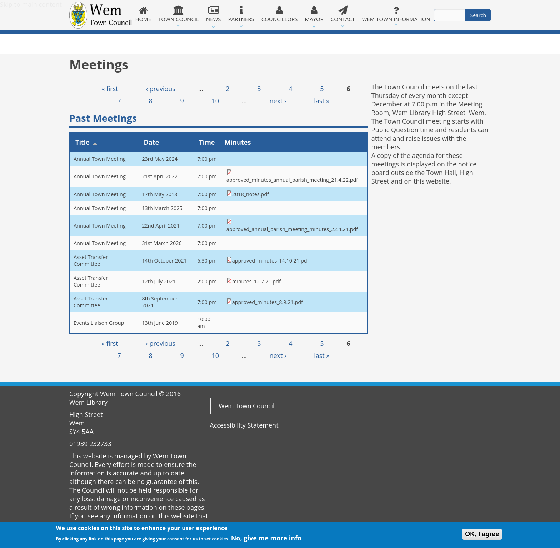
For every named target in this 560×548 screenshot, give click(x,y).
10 (215, 100)
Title (86, 142)
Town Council (178, 14)
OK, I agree (482, 534)
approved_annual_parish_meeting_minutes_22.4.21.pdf (292, 229)
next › (277, 100)
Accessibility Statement (244, 425)
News (213, 14)
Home (143, 14)
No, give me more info (266, 538)
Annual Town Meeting (100, 158)
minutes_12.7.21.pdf (256, 281)
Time (207, 142)
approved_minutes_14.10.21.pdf (270, 260)
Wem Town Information (396, 14)
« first (109, 88)
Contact (343, 14)
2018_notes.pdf (250, 194)
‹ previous (160, 88)
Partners (241, 14)
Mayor (314, 14)
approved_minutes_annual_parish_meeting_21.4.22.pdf (292, 179)
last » (321, 100)
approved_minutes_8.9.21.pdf (267, 302)
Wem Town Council (246, 406)
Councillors (279, 14)
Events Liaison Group (99, 322)
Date (151, 142)
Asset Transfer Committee (91, 260)
